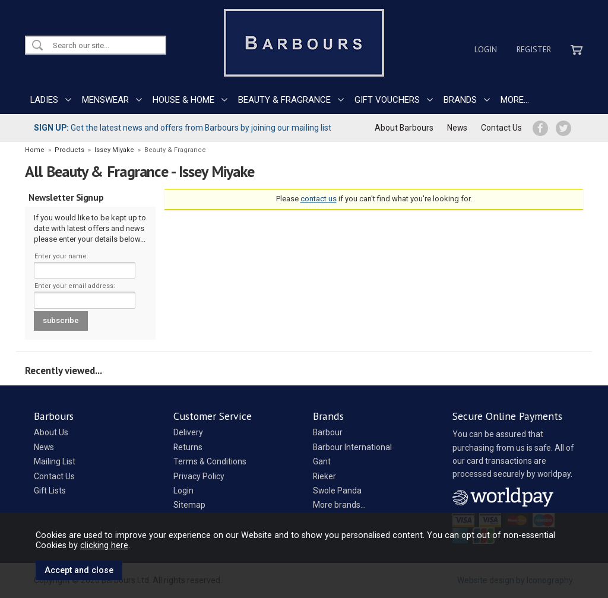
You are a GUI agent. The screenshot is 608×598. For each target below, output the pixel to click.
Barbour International (352, 447)
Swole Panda (337, 490)
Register (534, 49)
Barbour (328, 432)
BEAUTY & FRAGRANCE (284, 99)
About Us (51, 432)
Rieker (324, 476)
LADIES (44, 99)
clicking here (104, 545)
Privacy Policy (198, 476)
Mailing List (54, 461)
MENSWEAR (105, 99)
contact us (318, 198)
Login (485, 49)
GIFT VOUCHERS (387, 99)
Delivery (188, 432)
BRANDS (460, 99)
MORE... (515, 99)
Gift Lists (50, 490)
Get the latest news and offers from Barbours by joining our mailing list (182, 127)
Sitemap (189, 505)
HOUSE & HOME (183, 99)
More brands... (339, 505)
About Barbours (404, 127)
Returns (187, 447)
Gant (322, 461)
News (457, 127)
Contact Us (501, 127)
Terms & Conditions (209, 461)
